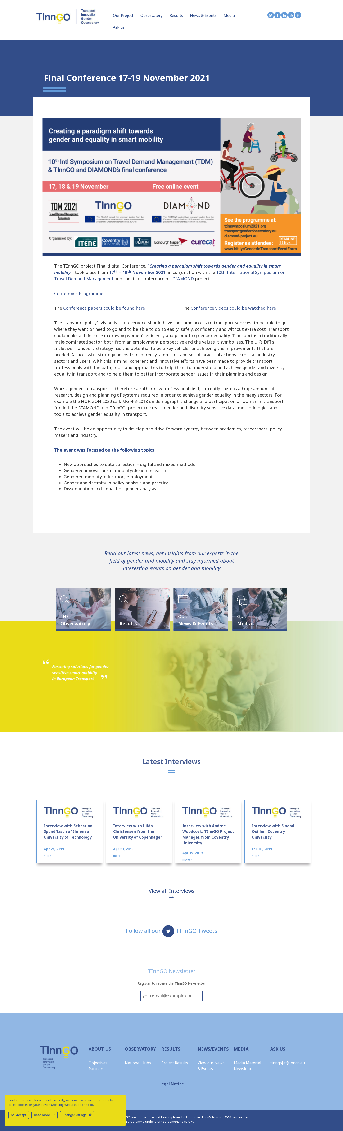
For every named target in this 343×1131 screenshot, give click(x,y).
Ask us (119, 27)
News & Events (203, 15)
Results (176, 15)
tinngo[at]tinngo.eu (287, 1062)
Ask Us (277, 1049)
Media (229, 15)
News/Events (212, 1049)
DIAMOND (183, 279)
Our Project (123, 15)
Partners (96, 1068)
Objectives (98, 1062)
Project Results (174, 1062)
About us (100, 1049)
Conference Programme (78, 293)
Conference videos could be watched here (233, 308)
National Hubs (138, 1062)
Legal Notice (171, 1083)
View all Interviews (171, 890)
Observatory (151, 15)
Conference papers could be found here (104, 308)
